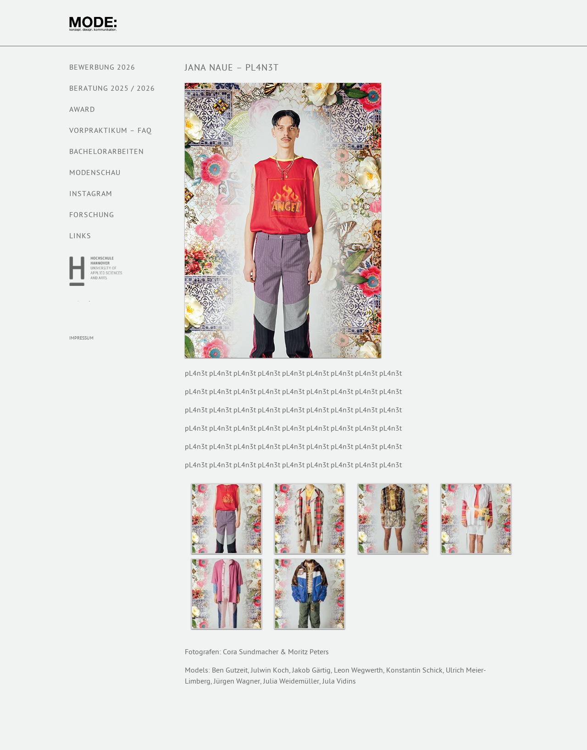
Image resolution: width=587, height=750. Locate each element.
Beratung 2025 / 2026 (112, 89)
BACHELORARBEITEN (106, 152)
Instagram (90, 194)
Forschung (91, 215)
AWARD (82, 110)
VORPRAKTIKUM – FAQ (110, 131)
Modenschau (95, 173)
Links (80, 236)
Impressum (81, 338)
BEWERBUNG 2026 (102, 68)
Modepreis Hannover (87, 311)
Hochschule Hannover (96, 271)
